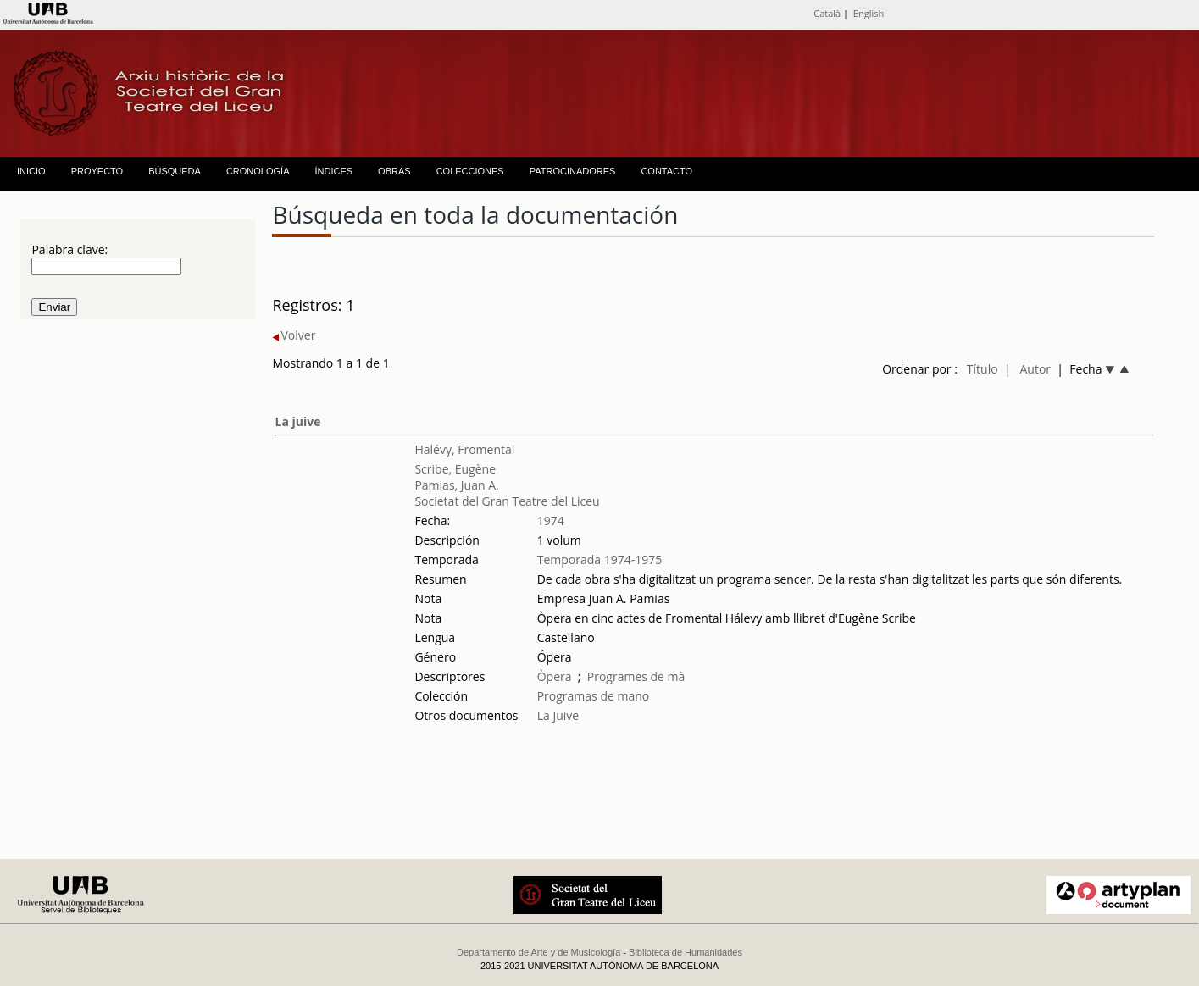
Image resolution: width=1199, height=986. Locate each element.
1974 (550, 520)
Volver (293, 335)
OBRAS (394, 171)
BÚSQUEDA (174, 171)
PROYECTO (97, 171)
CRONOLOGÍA (258, 171)
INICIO (31, 171)
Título (982, 369)
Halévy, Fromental (464, 449)
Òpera (554, 676)
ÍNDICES (333, 171)
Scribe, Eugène (455, 469)
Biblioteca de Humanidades (685, 952)
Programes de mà (636, 676)
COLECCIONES (470, 171)
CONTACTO (666, 171)
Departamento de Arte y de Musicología (538, 952)
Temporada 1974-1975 (600, 559)
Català (827, 13)
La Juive (558, 715)
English (868, 13)
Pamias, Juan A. (456, 485)
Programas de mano (593, 696)
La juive (297, 421)
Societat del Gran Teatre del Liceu (506, 501)
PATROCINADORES (573, 171)
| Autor (1027, 369)
